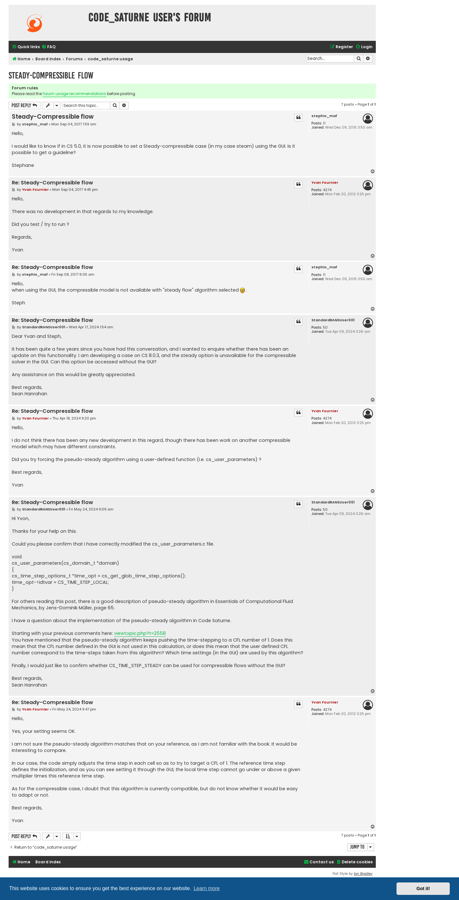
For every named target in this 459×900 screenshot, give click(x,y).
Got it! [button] (423, 888)
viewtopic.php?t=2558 (140, 633)
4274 (327, 190)
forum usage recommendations (74, 93)
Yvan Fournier (324, 182)
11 (324, 123)
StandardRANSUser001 (333, 320)
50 (325, 327)
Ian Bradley (363, 873)
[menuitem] (48, 47)
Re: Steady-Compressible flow (52, 183)
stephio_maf (324, 116)
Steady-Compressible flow (51, 75)
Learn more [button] (206, 888)
